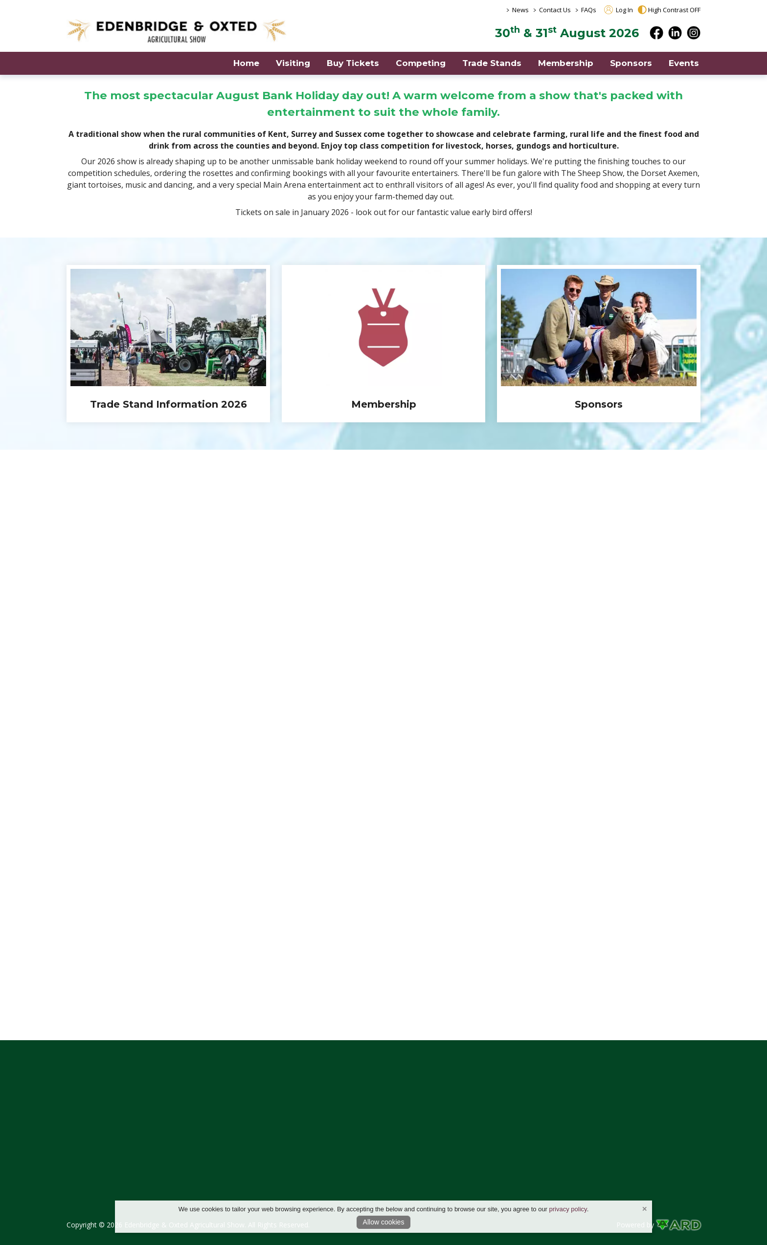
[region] (383, 155)
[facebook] (656, 33)
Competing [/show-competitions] (421, 63)
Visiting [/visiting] (293, 63)
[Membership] (383, 343)
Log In (618, 9)
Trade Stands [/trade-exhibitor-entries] (491, 63)
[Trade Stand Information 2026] (168, 343)
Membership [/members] (565, 63)
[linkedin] (675, 33)
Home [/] (246, 63)
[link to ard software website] (678, 1224)
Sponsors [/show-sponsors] (631, 63)
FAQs (588, 9)
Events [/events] (684, 63)
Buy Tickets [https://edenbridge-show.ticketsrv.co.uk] (353, 63)
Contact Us (555, 9)
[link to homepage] (177, 31)
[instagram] (693, 33)
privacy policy (568, 1209)
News (520, 9)
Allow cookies (384, 1222)
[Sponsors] (598, 343)
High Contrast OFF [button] (669, 9)
